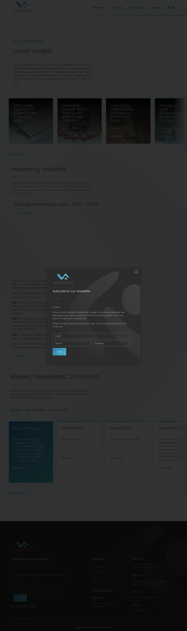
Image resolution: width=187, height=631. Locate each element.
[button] (136, 272)
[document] (93, 315)
